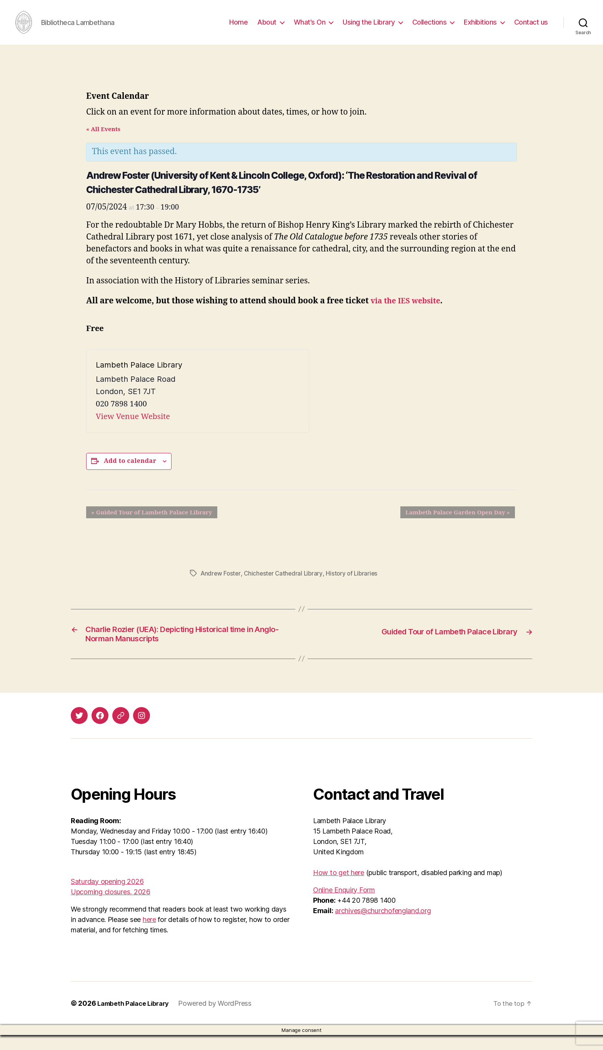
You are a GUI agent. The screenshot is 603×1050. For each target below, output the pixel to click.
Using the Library (369, 28)
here (149, 934)
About (267, 28)
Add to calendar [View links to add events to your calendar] (130, 472)
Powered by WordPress (221, 1018)
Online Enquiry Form (344, 905)
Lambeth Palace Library (136, 1018)
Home (238, 28)
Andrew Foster (221, 585)
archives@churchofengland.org (383, 926)
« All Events (103, 141)
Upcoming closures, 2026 (110, 907)
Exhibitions (480, 28)
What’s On (310, 28)
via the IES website (409, 312)
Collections (429, 28)
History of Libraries (356, 585)
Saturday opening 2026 (107, 896)
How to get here (338, 888)
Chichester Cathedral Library (285, 585)
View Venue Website (133, 428)
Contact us (531, 28)
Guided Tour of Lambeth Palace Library (146, 524)
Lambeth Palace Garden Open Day (463, 524)
